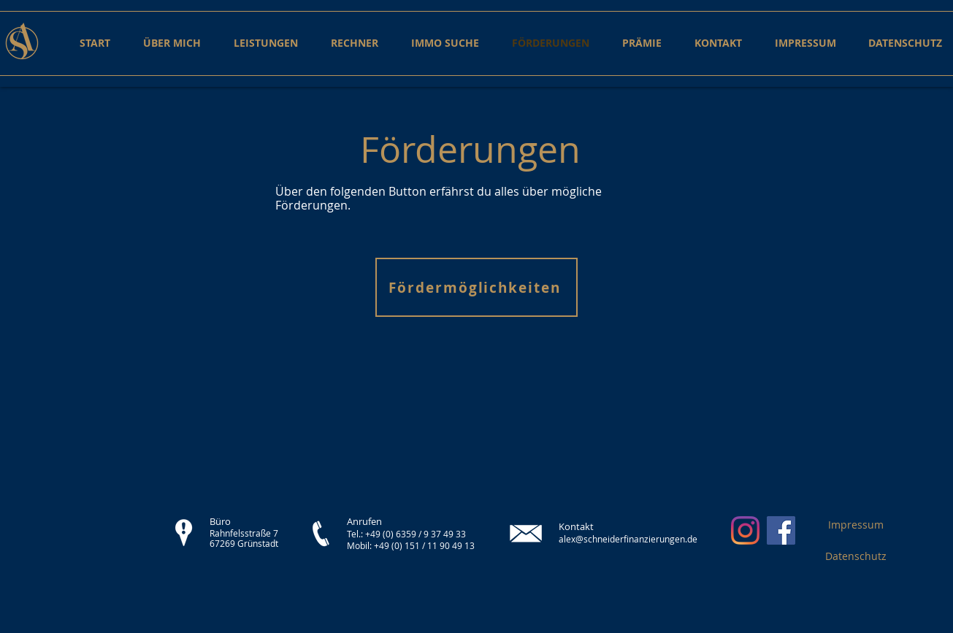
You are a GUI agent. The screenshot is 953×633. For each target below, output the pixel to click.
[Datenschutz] (856, 555)
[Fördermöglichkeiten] (476, 287)
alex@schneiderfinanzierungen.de (628, 539)
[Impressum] (856, 524)
